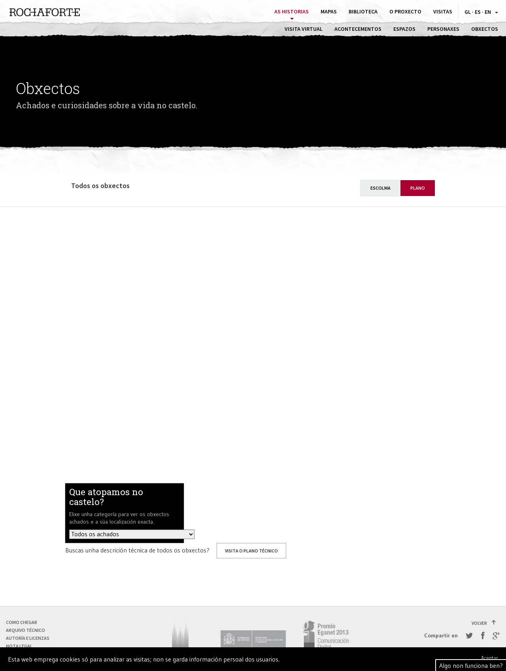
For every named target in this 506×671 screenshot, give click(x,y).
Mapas (329, 11)
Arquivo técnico (25, 630)
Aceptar (489, 658)
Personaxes (443, 28)
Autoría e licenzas (27, 638)
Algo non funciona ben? (471, 665)
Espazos (404, 28)
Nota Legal (19, 646)
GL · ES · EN (481, 11)
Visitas (442, 11)
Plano (417, 188)
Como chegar (21, 622)
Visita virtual (304, 28)
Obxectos (484, 28)
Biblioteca (363, 11)
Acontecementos (357, 28)
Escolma (380, 188)
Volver (484, 623)
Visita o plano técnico (251, 551)
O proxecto (405, 11)
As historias (291, 11)
